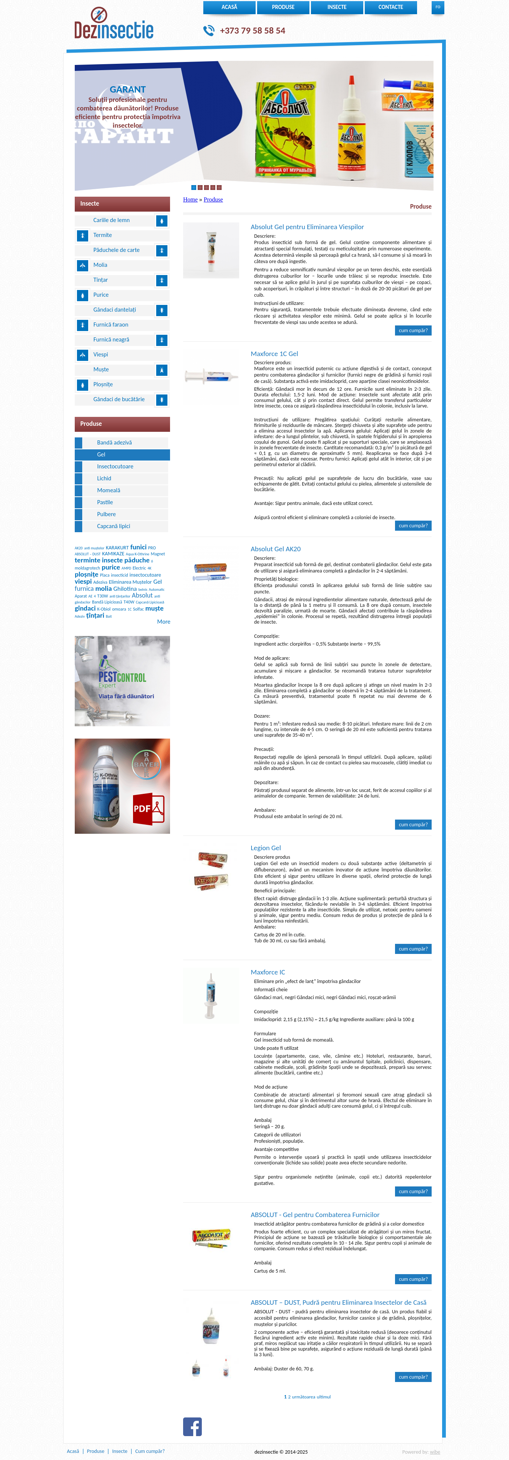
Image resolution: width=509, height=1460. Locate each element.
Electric (139, 568)
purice (111, 567)
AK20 (79, 548)
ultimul (324, 1397)
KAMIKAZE (113, 553)
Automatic (156, 589)
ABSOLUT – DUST (88, 554)
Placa (104, 575)
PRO (152, 547)
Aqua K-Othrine (137, 554)
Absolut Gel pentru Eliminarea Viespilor (307, 226)
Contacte (391, 7)
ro (438, 6)
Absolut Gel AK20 (276, 549)
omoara (119, 609)
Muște (101, 369)
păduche (137, 560)
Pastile (105, 502)
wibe (435, 1452)
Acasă (229, 7)
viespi (83, 581)
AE (91, 596)
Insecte (119, 1451)
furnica (84, 588)
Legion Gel (266, 847)
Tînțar (100, 279)
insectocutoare (145, 575)
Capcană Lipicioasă (150, 602)
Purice (101, 294)
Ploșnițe (103, 384)
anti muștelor (94, 548)
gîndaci (85, 608)
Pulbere (106, 514)
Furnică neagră (111, 339)
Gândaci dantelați (114, 309)
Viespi (100, 354)
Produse (283, 7)
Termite (102, 234)
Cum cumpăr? (413, 330)
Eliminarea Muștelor (130, 582)
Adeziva (100, 582)
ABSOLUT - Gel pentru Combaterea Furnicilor (315, 1214)
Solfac (138, 609)
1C (130, 609)
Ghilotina (125, 589)
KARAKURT (117, 548)
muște (154, 608)
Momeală (108, 490)
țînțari (95, 615)
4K (149, 568)
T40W (129, 602)
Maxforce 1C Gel (274, 353)
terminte (88, 560)
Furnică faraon (110, 324)
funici (138, 547)
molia (103, 588)
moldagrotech (87, 568)
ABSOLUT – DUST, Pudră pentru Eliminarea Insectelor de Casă (338, 1302)
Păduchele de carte (116, 249)
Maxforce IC (268, 972)
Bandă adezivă (114, 442)
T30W (102, 596)
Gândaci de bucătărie (119, 399)
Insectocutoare (115, 466)
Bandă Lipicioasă (107, 602)
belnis (142, 589)
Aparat (81, 596)
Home (190, 199)
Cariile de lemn (111, 220)
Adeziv (80, 616)
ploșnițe (86, 574)
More (163, 621)
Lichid (104, 478)
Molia (100, 264)
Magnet (158, 553)
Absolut (142, 595)
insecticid (119, 575)
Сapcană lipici (113, 526)
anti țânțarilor (119, 596)
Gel (101, 454)
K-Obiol (104, 609)
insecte (337, 7)
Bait (109, 616)
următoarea (303, 1397)
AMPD (126, 568)
